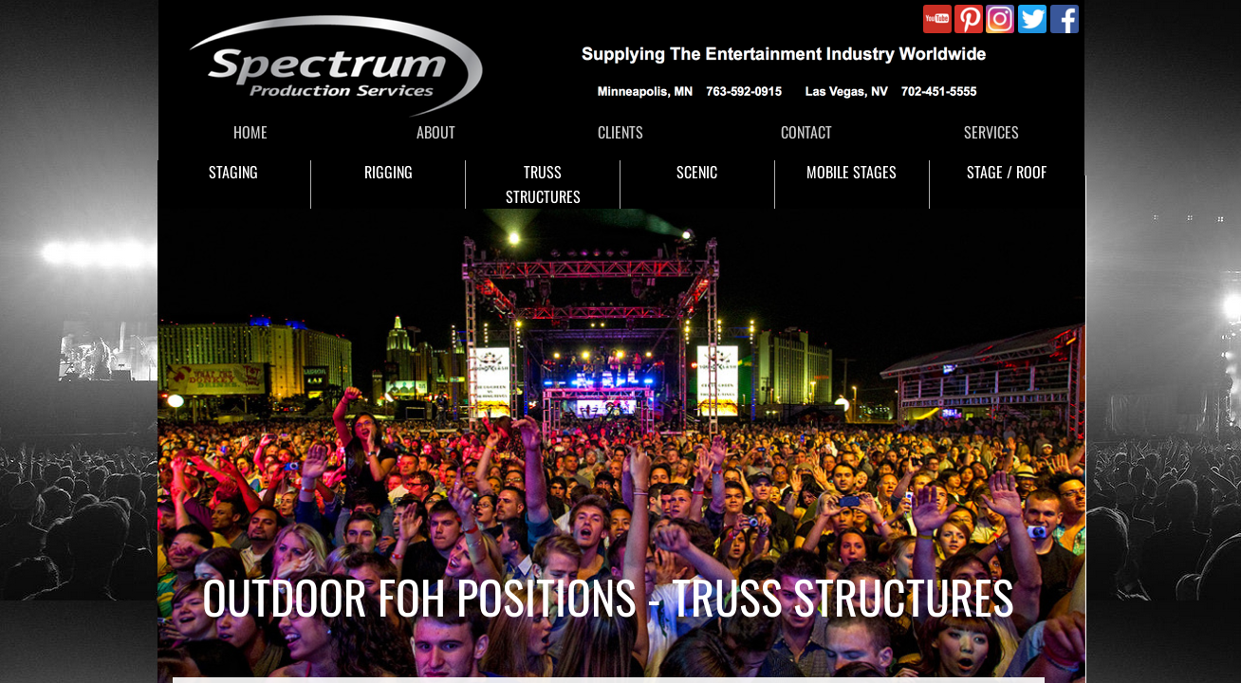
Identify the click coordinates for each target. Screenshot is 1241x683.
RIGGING (388, 171)
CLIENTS (620, 131)
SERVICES (991, 131)
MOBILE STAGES (851, 171)
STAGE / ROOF (1007, 171)
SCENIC (696, 171)
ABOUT (436, 131)
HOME (250, 131)
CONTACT (806, 131)
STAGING (233, 171)
